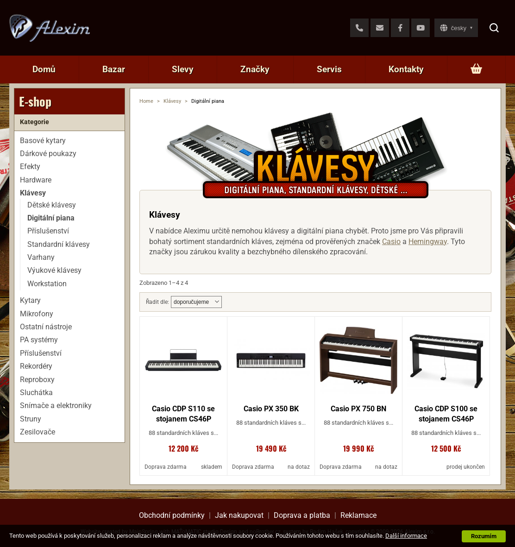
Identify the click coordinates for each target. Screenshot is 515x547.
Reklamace (358, 515)
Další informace (406, 535)
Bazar (113, 69)
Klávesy (172, 101)
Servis (329, 69)
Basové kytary (43, 140)
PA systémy (39, 339)
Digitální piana (51, 218)
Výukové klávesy (54, 270)
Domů (44, 69)
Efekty (30, 166)
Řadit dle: (157, 302)
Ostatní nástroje (46, 326)
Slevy (183, 69)
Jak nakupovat (239, 515)
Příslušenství (48, 230)
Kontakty (406, 69)
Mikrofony (36, 313)
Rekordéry (36, 366)
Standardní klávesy (58, 244)
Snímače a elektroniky (56, 405)
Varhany (41, 257)
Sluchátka (36, 392)
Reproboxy (37, 379)
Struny (30, 419)
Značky (255, 69)
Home (146, 101)
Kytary (30, 300)
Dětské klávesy (51, 205)
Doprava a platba (302, 515)
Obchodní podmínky (172, 515)
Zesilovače (37, 432)
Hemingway (427, 241)
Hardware (35, 180)
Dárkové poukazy (48, 153)
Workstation (47, 283)
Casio (391, 241)
